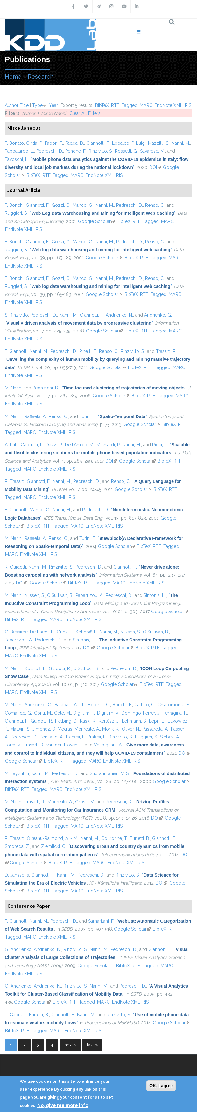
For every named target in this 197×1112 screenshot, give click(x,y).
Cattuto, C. (144, 704)
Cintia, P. (34, 143)
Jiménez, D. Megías (52, 728)
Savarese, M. (152, 151)
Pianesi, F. (75, 736)
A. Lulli (11, 444)
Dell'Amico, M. (79, 444)
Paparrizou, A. (89, 595)
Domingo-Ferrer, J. (141, 713)
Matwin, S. (20, 728)
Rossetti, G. (126, 151)
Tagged (129, 105)
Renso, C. (155, 205)
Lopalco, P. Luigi (129, 143)
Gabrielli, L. (32, 444)
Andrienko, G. (158, 315)
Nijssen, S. (35, 595)
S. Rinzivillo (16, 315)
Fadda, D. (74, 143)
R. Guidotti (15, 567)
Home (13, 76)
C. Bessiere (16, 631)
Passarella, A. (155, 728)
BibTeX (102, 105)
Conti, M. (43, 713)
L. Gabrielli (16, 1014)
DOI (155, 167)
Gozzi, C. (61, 205)
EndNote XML (168, 105)
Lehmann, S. (134, 721)
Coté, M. (62, 713)
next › (70, 1044)
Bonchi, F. (122, 704)
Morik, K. (111, 728)
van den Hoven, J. (64, 744)
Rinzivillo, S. (100, 151)
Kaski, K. (88, 721)
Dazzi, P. (54, 444)
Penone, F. (75, 151)
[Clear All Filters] (85, 113)
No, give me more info (62, 1105)
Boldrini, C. (99, 704)
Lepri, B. (157, 721)
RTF (115, 105)
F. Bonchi (14, 205)
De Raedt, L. (42, 631)
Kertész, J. (109, 721)
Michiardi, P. (108, 444)
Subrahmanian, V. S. (110, 773)
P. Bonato (14, 143)
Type (37, 105)
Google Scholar (96, 221)
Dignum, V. (108, 713)
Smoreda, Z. (17, 846)
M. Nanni (13, 387)
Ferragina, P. (175, 713)
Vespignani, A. (108, 744)
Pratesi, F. (97, 736)
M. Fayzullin (17, 773)
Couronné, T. (114, 838)
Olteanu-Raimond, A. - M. (52, 838)
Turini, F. (87, 416)
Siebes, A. (170, 736)
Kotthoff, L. (86, 631)
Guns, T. (65, 631)
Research (40, 76)
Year (53, 105)
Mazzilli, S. (158, 143)
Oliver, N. (131, 728)
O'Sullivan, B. (60, 595)
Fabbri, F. (54, 143)
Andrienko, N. (119, 315)
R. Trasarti (15, 481)
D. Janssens (17, 875)
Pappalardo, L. (19, 151)
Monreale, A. (87, 728)
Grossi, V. (85, 801)
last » (92, 1044)
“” (102, 213)
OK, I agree (161, 1085)
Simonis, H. (155, 595)
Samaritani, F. (101, 921)
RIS (188, 105)
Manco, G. (83, 205)
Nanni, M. (181, 143)
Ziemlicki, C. (53, 846)
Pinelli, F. (88, 351)
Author (11, 105)
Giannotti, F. (98, 143)
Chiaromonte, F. (174, 704)
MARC (146, 105)
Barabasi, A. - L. (70, 704)
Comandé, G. (18, 713)
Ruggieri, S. (16, 213)
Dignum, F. (84, 713)
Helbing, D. (66, 721)
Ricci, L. (160, 444)
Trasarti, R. (166, 351)
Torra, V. (13, 744)
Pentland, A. (52, 736)
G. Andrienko (18, 949)
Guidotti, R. (60, 668)
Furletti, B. (140, 838)
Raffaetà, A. (35, 416)
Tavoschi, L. (17, 159)
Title (24, 105)
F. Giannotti (16, 351)
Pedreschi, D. (49, 151)
